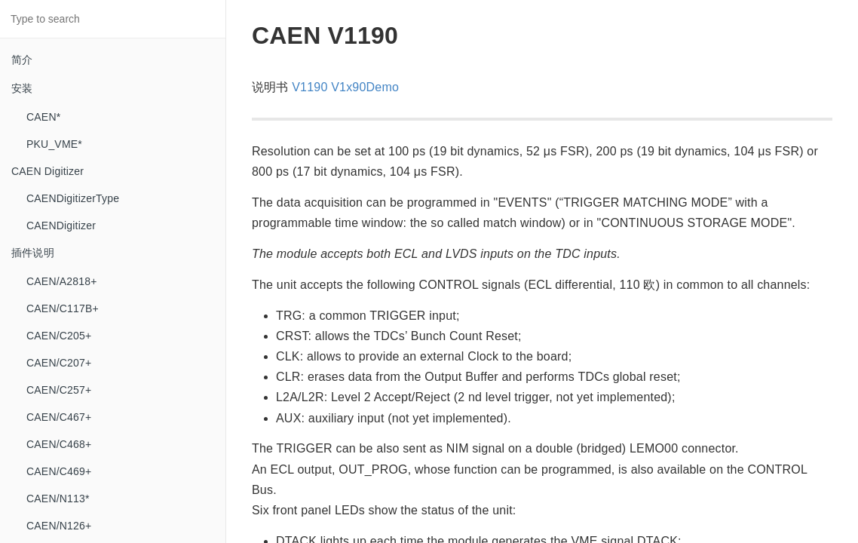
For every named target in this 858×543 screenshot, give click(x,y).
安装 (21, 88)
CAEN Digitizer (47, 171)
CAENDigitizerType (72, 198)
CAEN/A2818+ (61, 281)
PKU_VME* (54, 144)
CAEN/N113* (58, 498)
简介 (21, 60)
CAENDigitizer (61, 225)
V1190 (309, 87)
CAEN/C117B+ (62, 308)
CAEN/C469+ (58, 471)
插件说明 (32, 253)
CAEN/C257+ (58, 390)
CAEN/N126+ (58, 526)
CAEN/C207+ (58, 363)
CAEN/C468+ (58, 444)
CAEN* (43, 117)
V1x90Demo (365, 87)
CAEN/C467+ (58, 417)
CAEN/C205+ (58, 336)
